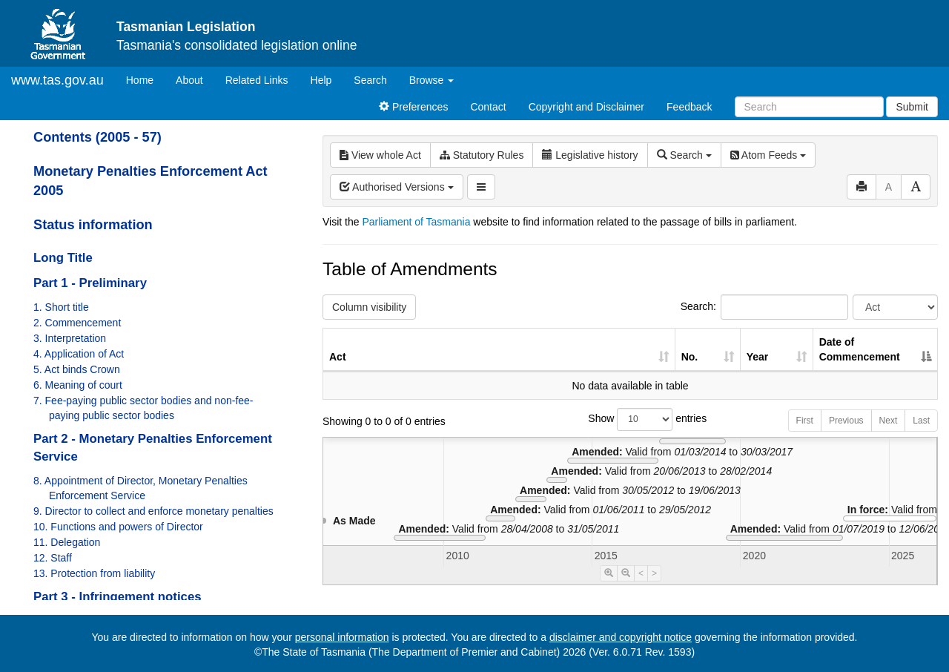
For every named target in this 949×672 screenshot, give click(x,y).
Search (370, 80)
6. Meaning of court (77, 385)
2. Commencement (77, 323)
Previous (846, 420)
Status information (93, 224)
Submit (912, 107)
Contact (488, 107)
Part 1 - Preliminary (90, 283)
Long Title (63, 258)
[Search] (809, 106)
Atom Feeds (768, 155)
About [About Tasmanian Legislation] (189, 80)
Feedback (689, 107)
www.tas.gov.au (57, 80)
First (804, 420)
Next (888, 420)
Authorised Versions (397, 187)
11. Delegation (66, 542)
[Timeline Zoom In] (609, 573)
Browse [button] (431, 80)
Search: (764, 307)
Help (321, 80)
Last (921, 420)
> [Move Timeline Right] (654, 573)
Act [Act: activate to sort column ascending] (337, 357)
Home (145, 79)
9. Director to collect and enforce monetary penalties (153, 511)
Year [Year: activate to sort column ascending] (758, 357)
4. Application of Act (78, 354)
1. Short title (61, 307)
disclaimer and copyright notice (620, 637)
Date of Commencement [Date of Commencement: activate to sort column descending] (859, 349)
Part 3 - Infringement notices (117, 597)
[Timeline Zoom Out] (626, 573)
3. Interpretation (69, 338)
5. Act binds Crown (76, 369)
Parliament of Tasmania (416, 222)
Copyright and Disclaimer (586, 107)
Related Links (256, 80)
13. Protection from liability (94, 573)
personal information (342, 637)
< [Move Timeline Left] (641, 573)
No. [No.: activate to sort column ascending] (689, 357)
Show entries (630, 419)
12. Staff (52, 558)
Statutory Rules (482, 155)
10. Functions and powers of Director (118, 527)
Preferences (413, 107)
